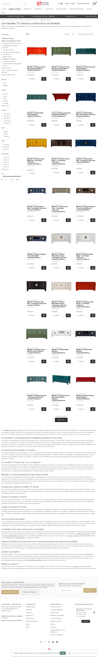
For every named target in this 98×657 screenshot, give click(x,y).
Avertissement (54, 612)
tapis (9, 538)
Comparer (32, 79)
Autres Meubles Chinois (8, 75)
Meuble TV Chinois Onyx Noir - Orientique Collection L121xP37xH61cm (36, 303)
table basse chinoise (84, 534)
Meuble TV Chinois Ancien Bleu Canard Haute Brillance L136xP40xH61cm (61, 398)
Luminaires (38, 9)
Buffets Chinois (7, 57)
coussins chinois (20, 538)
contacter (77, 566)
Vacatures (53, 627)
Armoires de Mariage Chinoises (12, 43)
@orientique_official (35, 560)
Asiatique (6, 136)
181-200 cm (7, 123)
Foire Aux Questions (56, 618)
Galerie (88, 9)
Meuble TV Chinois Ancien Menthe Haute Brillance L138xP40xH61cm (36, 351)
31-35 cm (6, 157)
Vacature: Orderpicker (56, 635)
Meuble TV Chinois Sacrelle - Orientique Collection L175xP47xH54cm (36, 397)
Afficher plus (5, 106)
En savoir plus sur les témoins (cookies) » (84, 653)
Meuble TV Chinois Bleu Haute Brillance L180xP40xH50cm (35, 114)
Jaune (5, 96)
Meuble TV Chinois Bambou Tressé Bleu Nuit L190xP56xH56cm (36, 255)
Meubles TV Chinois (45, 20)
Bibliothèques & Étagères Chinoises (10, 46)
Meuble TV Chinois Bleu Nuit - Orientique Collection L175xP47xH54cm (36, 208)
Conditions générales (56, 610)
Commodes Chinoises (9, 61)
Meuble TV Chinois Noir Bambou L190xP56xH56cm (84, 351)
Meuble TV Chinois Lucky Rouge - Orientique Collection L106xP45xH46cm (85, 304)
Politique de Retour (55, 621)
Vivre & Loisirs (61, 9)
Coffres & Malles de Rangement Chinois (12, 65)
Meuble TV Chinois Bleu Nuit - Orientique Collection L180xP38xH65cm (85, 160)
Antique (6, 131)
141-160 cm (7, 118)
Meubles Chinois (14, 9)
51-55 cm (6, 167)
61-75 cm (6, 149)
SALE (2, 12)
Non (69, 653)
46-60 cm (6, 147)
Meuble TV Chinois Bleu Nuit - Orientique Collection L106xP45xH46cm (85, 114)
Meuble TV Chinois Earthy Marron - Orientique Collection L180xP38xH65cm (61, 161)
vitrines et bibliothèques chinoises (13, 536)
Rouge (5, 94)
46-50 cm (6, 164)
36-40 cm (6, 160)
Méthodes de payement (57, 615)
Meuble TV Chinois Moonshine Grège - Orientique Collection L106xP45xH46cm (59, 304)
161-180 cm (7, 121)
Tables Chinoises (6, 68)
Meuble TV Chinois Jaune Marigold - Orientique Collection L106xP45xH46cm (35, 161)
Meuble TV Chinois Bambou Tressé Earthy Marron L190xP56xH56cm (85, 208)
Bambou (6, 85)
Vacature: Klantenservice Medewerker (57, 631)
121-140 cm (7, 116)
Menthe (6, 101)
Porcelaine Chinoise (76, 9)
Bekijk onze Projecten (29, 592)
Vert (5, 98)
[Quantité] (39, 79)
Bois (5, 83)
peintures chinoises (73, 536)
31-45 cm (6, 144)
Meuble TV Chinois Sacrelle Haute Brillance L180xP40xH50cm (85, 68)
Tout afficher (86, 621)
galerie (88, 554)
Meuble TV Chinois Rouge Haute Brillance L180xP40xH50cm (85, 397)
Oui (63, 653)
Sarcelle (6, 103)
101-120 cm (7, 114)
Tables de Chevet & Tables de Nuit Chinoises (11, 53)
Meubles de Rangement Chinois (28, 20)
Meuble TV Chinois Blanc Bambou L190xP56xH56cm (60, 351)
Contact (52, 624)
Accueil (4, 9)
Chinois (6, 134)
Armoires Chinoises (8, 50)
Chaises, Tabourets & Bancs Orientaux (9, 71)
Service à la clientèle (10, 592)
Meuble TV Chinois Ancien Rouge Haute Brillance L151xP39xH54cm (36, 68)
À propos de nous (55, 607)
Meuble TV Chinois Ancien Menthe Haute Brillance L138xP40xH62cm (61, 68)
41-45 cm (6, 162)
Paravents (27, 9)
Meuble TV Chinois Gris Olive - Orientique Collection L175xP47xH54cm (60, 209)
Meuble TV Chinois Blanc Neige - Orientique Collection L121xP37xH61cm (84, 256)
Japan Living (49, 9)
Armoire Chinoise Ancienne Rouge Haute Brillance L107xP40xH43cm (61, 114)
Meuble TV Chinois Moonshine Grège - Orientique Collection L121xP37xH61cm (59, 256)
